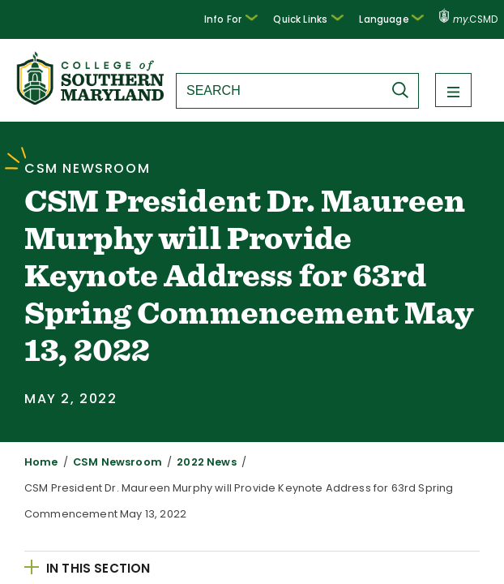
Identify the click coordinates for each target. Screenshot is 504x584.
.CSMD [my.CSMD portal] (469, 19)
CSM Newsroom (107, 462)
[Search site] (279, 91)
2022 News (187, 462)
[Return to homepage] (91, 100)
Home (38, 462)
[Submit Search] (404, 90)
